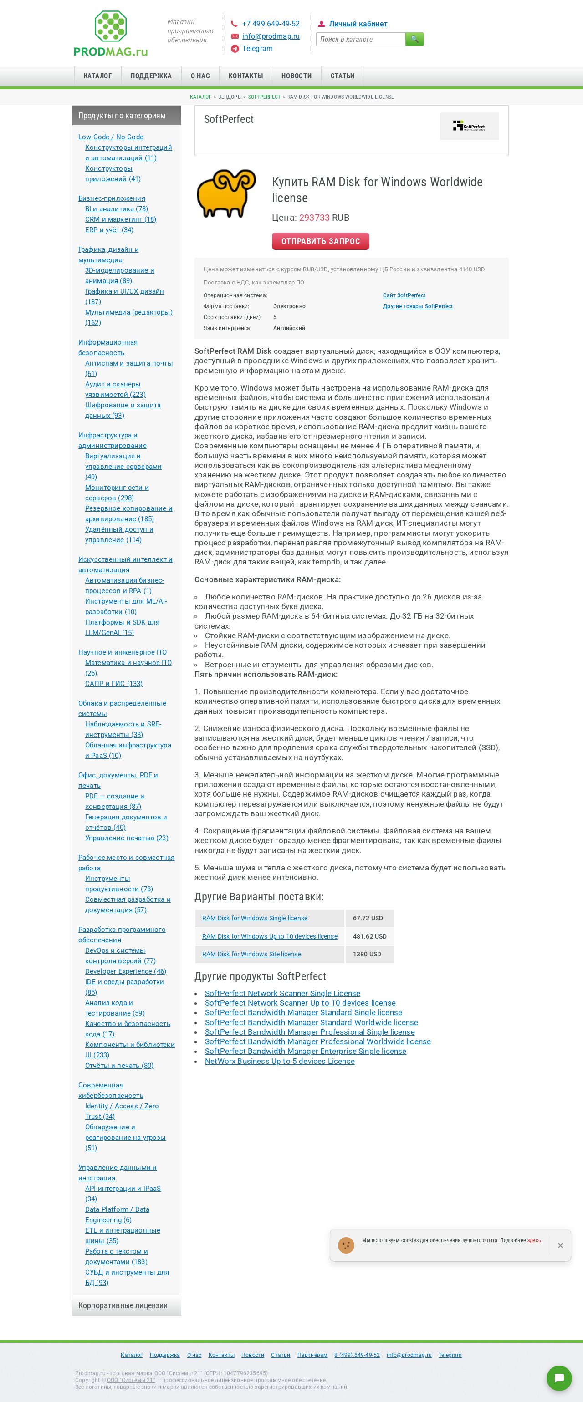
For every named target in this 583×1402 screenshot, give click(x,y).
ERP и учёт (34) (109, 230)
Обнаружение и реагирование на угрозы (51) (125, 1137)
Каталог (98, 76)
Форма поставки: (227, 306)
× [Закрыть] (560, 1245)
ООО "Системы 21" (131, 1380)
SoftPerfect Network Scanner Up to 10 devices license (300, 1002)
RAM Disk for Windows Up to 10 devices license (270, 936)
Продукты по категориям (122, 115)
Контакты (246, 76)
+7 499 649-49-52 (271, 24)
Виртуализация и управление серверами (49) (123, 466)
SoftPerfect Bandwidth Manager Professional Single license (310, 1031)
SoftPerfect (264, 97)
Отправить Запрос (320, 241)
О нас (200, 76)
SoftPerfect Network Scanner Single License (282, 993)
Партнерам (312, 1355)
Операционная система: (236, 295)
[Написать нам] (559, 1378)
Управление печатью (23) (127, 838)
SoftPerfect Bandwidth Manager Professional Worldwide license (318, 1041)
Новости (296, 76)
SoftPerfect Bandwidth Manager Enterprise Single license (305, 1051)
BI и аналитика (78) (116, 209)
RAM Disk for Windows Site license (251, 954)
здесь (534, 1240)
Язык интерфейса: (228, 328)
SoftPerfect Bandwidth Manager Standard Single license (303, 1012)
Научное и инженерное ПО (122, 652)
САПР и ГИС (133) (114, 684)
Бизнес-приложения (111, 198)
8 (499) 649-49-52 (357, 1355)
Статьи (343, 76)
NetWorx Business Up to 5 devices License (280, 1061)
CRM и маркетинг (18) (120, 219)
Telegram (257, 48)
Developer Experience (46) (125, 971)
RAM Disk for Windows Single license (254, 918)
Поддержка (151, 76)
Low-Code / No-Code (110, 137)
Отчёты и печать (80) (119, 1066)
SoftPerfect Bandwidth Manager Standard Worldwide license (312, 1022)
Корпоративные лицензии (123, 1305)
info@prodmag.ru (271, 36)
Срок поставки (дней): (233, 317)
